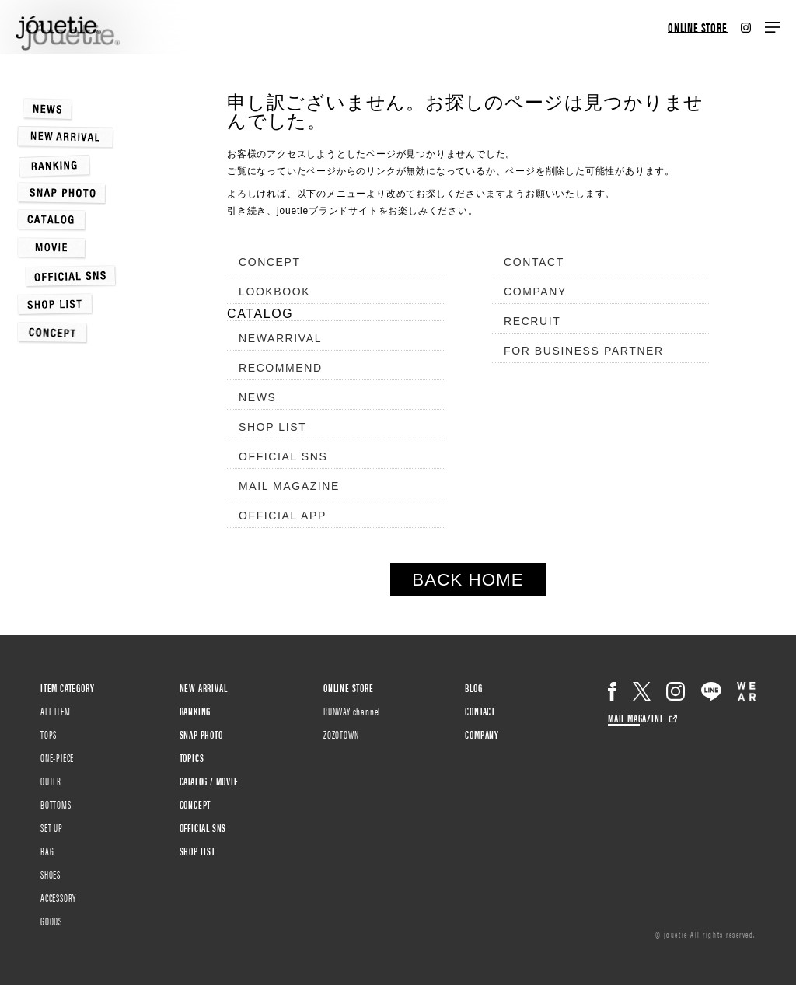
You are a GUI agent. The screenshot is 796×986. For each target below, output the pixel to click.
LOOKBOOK (274, 291)
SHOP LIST (272, 427)
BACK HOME (467, 579)
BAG (47, 850)
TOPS (48, 734)
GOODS (51, 920)
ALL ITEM (55, 711)
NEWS (257, 397)
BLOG (473, 687)
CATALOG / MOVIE (209, 780)
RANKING (195, 711)
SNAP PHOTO (201, 734)
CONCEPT (270, 262)
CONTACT (534, 262)
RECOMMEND (281, 368)
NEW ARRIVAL (204, 687)
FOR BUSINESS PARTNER (584, 350)
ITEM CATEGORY (67, 687)
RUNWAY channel (351, 711)
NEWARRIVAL (280, 338)
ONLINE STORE (698, 27)
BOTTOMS (56, 804)
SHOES (50, 874)
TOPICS (192, 757)
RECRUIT (532, 321)
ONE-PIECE (57, 757)
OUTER (50, 780)
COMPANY (535, 291)
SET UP (51, 827)
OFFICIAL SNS (283, 456)
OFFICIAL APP (282, 515)
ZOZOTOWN (340, 734)
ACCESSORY (58, 897)
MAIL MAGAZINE (289, 486)
